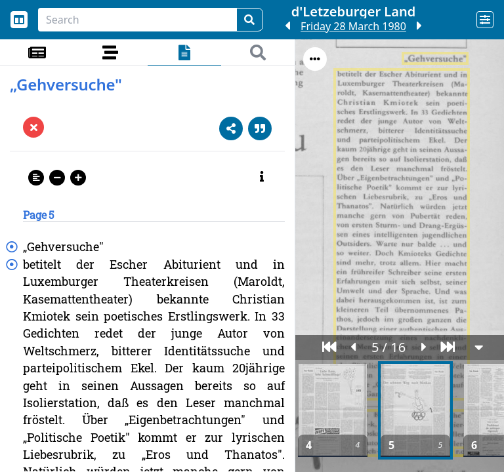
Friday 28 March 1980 (353, 26)
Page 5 (38, 215)
